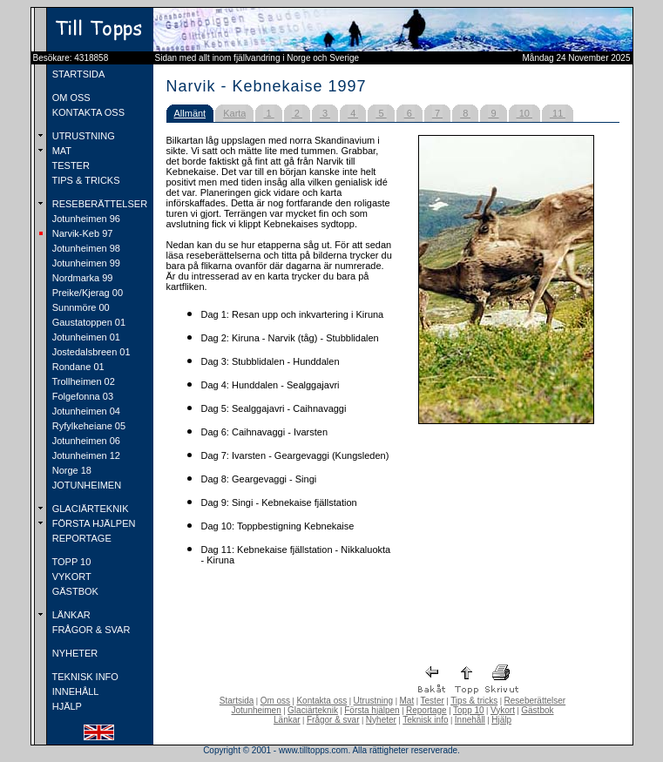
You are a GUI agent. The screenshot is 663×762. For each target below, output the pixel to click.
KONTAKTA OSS (87, 112)
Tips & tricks (473, 700)
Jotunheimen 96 (85, 218)
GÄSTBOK (74, 591)
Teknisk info (425, 720)
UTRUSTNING (82, 136)
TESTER (70, 165)
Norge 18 (70, 470)
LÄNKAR (70, 615)
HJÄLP (66, 706)
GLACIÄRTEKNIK (89, 508)
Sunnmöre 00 (80, 307)
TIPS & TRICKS (85, 180)
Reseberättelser (535, 700)
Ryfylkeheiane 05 (87, 426)
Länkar (287, 720)
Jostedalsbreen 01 (90, 352)
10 (524, 113)
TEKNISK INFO (84, 676)
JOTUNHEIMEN (86, 485)
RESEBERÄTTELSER (98, 204)
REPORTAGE (81, 538)
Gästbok (537, 710)
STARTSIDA (77, 74)
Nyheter (381, 720)
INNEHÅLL (74, 691)
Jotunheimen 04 (85, 411)
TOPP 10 (70, 561)
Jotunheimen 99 (85, 263)
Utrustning (374, 700)
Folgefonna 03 (81, 396)
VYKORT (70, 576)
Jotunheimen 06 (85, 440)
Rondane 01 (77, 366)
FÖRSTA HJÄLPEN (93, 523)
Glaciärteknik (313, 710)
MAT (60, 150)
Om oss (275, 700)
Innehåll (470, 720)
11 (557, 113)
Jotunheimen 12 (85, 455)
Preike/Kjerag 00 (86, 292)
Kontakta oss (321, 700)
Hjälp (501, 720)
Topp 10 (468, 710)
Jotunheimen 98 (85, 248)
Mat (407, 700)
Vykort (502, 710)
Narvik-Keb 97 (81, 233)
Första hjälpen (371, 710)
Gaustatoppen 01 (87, 322)
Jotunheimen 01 (85, 337)
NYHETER (74, 653)
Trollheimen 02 (82, 381)
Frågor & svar (333, 720)
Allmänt (190, 113)
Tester (432, 700)
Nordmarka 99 (81, 278)
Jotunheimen (256, 710)
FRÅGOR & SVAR (90, 629)
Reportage (426, 710)
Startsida (237, 700)
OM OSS (70, 97)
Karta (234, 113)
